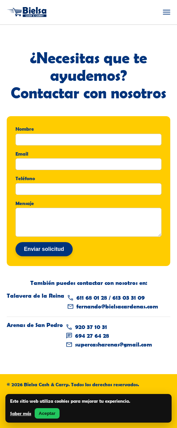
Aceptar (47, 413)
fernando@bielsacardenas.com (117, 306)
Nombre (24, 129)
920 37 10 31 (91, 327)
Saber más (20, 413)
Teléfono (25, 178)
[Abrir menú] (166, 12)
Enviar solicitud (44, 249)
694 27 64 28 (92, 335)
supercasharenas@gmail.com (113, 344)
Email (21, 154)
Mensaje (24, 203)
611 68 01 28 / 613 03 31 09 (110, 297)
